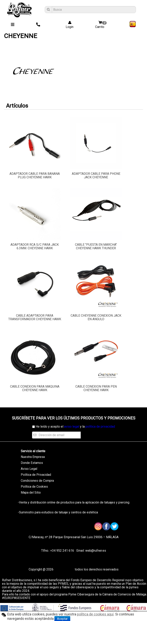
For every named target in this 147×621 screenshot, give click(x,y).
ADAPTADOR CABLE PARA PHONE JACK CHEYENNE (96, 175)
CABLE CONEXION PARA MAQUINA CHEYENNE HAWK (34, 388)
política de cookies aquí (95, 614)
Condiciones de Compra (37, 480)
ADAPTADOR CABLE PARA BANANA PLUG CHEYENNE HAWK (34, 175)
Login (68, 25)
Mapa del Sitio (31, 492)
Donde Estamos (32, 463)
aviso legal (71, 426)
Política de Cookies (34, 486)
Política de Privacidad (36, 475)
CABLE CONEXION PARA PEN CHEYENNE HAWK (96, 388)
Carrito (101, 25)
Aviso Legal (29, 469)
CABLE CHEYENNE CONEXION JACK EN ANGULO (96, 317)
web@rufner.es (95, 550)
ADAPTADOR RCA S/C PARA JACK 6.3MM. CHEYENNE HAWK (34, 246)
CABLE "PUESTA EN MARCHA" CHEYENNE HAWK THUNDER (96, 246)
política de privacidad (100, 426)
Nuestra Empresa (33, 457)
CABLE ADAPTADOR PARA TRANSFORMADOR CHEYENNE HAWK (34, 317)
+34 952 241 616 (62, 550)
